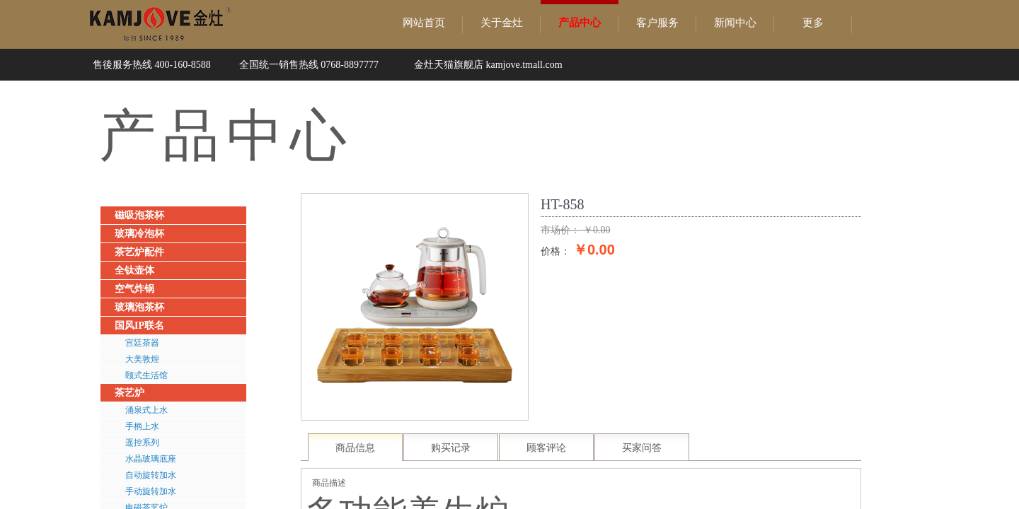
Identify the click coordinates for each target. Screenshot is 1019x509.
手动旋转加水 (150, 491)
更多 (813, 22)
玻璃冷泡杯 (139, 233)
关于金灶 (501, 22)
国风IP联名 (139, 325)
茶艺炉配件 (139, 252)
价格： (555, 251)
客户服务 (657, 22)
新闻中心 (735, 22)
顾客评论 (546, 448)
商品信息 (355, 448)
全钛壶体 (134, 270)
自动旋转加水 (150, 475)
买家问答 (642, 448)
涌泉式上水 (146, 410)
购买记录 (451, 448)
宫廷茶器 (142, 343)
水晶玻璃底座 (150, 459)
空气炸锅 (134, 288)
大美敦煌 (142, 359)
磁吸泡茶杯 (139, 215)
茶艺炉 (129, 392)
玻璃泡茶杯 (139, 307)
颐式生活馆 (146, 375)
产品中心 (579, 22)
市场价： (560, 230)
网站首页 (424, 22)
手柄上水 (142, 426)
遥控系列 (142, 442)
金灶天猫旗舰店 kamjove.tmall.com (488, 64)
